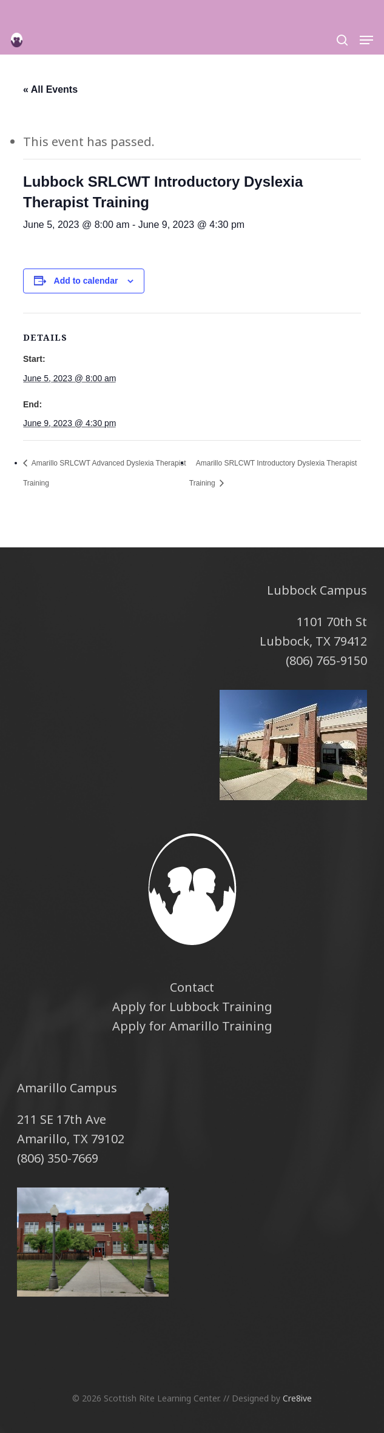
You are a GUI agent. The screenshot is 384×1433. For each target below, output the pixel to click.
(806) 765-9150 (326, 660)
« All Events (50, 89)
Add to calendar (86, 281)
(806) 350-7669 (57, 1158)
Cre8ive (297, 1398)
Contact (192, 987)
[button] (366, 40)
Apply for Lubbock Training (192, 1006)
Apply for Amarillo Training (192, 1026)
